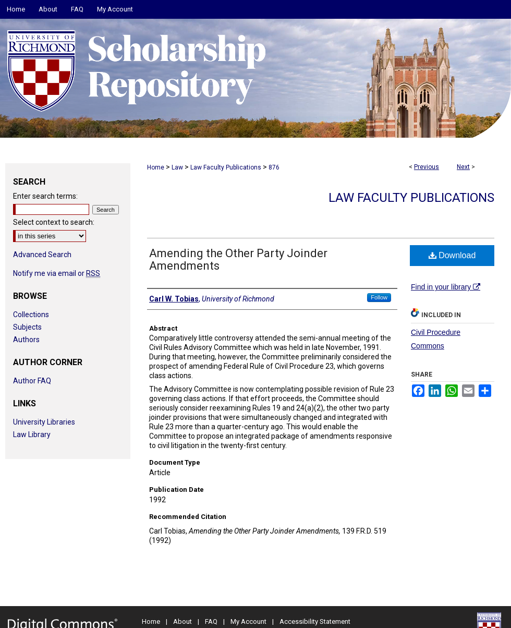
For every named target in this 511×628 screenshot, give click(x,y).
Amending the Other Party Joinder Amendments (238, 259)
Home (155, 167)
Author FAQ (32, 381)
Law (177, 167)
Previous (426, 167)
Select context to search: (53, 222)
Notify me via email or (56, 273)
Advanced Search (42, 254)
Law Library (32, 434)
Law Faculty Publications (225, 167)
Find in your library (445, 287)
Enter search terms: (45, 196)
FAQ (211, 621)
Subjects (27, 327)
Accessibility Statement (314, 621)
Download (452, 255)
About (182, 621)
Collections (31, 314)
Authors (26, 339)
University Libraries (44, 422)
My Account (248, 621)
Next (463, 167)
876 (274, 167)
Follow (379, 297)
